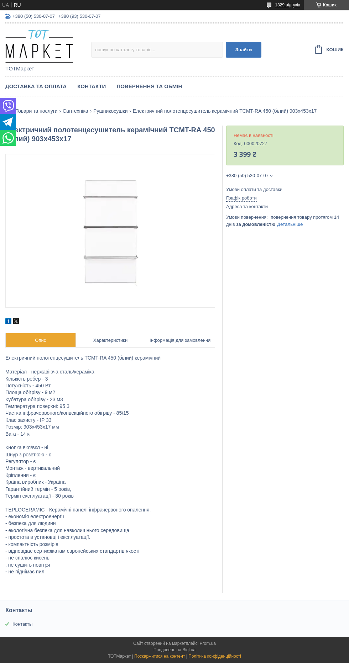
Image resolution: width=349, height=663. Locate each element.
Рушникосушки (110, 111)
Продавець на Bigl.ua (174, 649)
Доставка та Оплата (36, 86)
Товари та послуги (36, 111)
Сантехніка (75, 111)
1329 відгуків (287, 4)
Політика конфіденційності (214, 656)
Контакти (91, 86)
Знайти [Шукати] (243, 49)
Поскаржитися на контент (159, 656)
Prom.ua (208, 643)
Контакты (22, 624)
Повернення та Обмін (149, 86)
